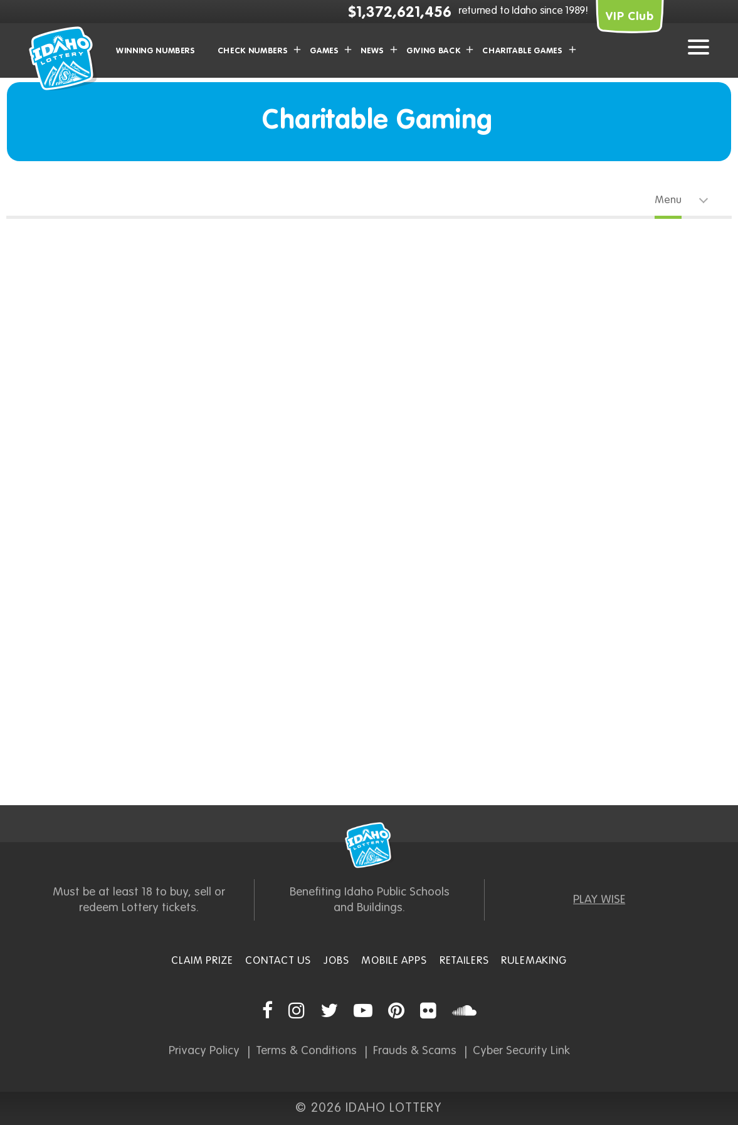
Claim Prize (202, 961)
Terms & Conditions (306, 1051)
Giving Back (433, 51)
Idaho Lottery (369, 845)
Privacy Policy (204, 1051)
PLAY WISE (599, 900)
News (372, 51)
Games (324, 51)
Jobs (336, 961)
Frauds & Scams (414, 1051)
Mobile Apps (393, 961)
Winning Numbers (156, 51)
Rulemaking (534, 961)
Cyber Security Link (521, 1051)
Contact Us (278, 961)
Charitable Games (522, 51)
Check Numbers (253, 51)
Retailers (464, 961)
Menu (668, 200)
